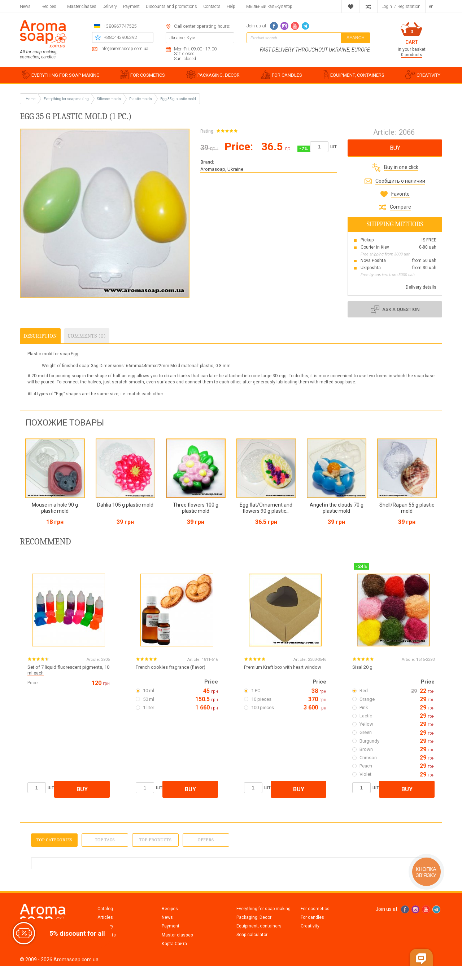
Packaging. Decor (253, 917)
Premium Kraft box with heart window (282, 667)
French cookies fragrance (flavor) (170, 667)
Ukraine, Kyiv (182, 37)
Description (40, 336)
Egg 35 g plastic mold (178, 99)
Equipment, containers (259, 926)
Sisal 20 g (362, 667)
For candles (312, 917)
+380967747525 (120, 26)
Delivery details (421, 287)
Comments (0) (87, 336)
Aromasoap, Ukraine (221, 169)
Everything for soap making (263, 908)
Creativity (310, 926)
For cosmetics (315, 908)
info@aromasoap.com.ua (124, 48)
